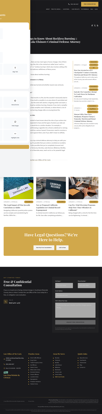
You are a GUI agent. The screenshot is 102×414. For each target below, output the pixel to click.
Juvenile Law (9, 34)
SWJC (91, 9)
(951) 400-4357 (74, 4)
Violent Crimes (34, 367)
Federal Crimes (34, 384)
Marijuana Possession (92, 112)
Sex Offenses (33, 365)
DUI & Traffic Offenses (35, 358)
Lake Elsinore (58, 365)
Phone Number (82, 281)
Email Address (59, 291)
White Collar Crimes (35, 370)
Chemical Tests (94, 62)
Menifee (57, 363)
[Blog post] (18, 188)
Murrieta (57, 358)
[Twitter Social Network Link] (95, 25)
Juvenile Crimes (34, 377)
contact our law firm (21, 140)
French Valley (58, 374)
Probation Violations (35, 381)
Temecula (57, 360)
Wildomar (57, 367)
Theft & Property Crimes (36, 363)
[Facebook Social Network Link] (92, 25)
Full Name (58, 281)
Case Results (76, 9)
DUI (93, 68)
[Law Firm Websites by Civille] (14, 375)
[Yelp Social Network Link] (97, 25)
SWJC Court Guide (59, 377)
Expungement (33, 379)
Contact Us (82, 367)
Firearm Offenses (34, 374)
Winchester (58, 370)
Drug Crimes (33, 360)
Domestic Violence (35, 372)
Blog (96, 9)
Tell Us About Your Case (61, 301)
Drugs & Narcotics (93, 89)
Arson (9, 26)
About (48, 9)
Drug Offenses (93, 109)
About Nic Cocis (84, 358)
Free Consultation (90, 4)
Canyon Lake (58, 372)
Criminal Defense (9, 30)
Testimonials (85, 9)
